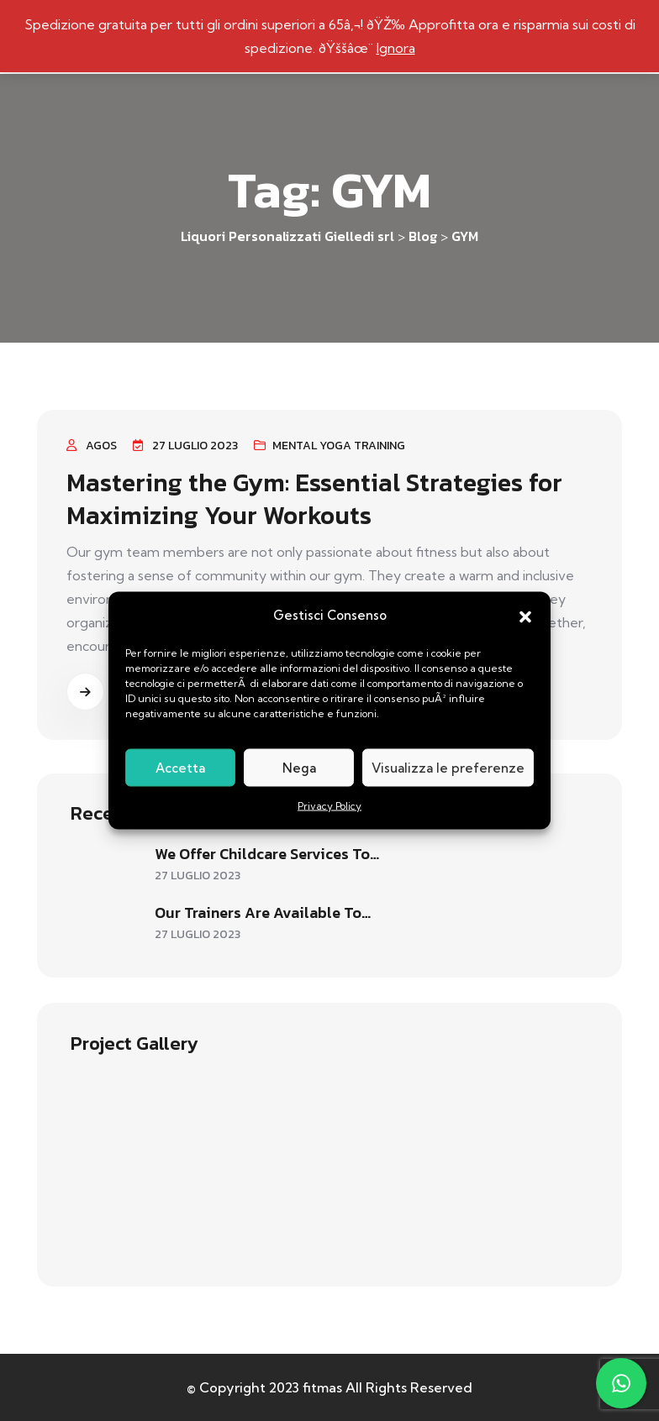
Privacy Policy (329, 806)
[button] (525, 615)
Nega (299, 767)
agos (101, 445)
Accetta (180, 767)
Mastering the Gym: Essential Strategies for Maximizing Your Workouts (314, 498)
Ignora (396, 47)
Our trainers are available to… (263, 912)
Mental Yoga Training (338, 445)
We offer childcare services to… (267, 853)
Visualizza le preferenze (448, 767)
